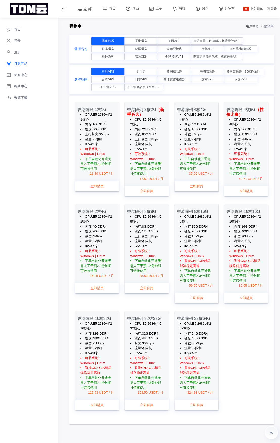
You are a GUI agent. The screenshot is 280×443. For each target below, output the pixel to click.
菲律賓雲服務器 (174, 79)
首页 (109, 8)
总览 (85, 9)
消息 (178, 8)
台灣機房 (207, 49)
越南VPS (207, 79)
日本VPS (141, 79)
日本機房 (108, 49)
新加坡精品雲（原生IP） (143, 87)
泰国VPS (240, 79)
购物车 (226, 8)
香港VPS (108, 71)
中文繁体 (253, 9)
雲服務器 (108, 41)
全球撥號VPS (174, 56)
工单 (155, 8)
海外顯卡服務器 (240, 49)
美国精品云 (174, 71)
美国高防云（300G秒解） (244, 71)
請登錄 (272, 9)
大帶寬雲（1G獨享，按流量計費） (216, 41)
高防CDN (141, 56)
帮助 (132, 8)
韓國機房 (141, 49)
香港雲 (141, 71)
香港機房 (141, 41)
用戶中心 (252, 26)
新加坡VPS (108, 87)
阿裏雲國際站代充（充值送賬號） (216, 56)
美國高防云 (207, 71)
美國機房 (174, 41)
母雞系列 (108, 56)
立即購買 (97, 186)
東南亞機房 (174, 49)
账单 (201, 8)
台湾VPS (108, 79)
